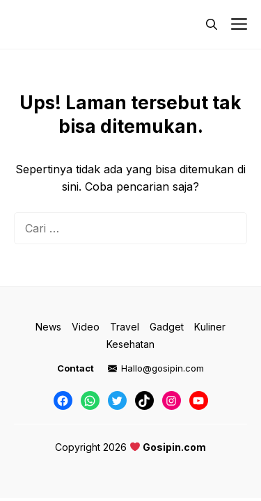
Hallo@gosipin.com (162, 368)
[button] (211, 24)
